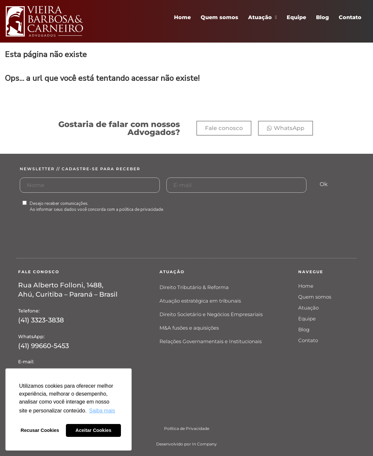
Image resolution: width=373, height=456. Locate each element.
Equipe (296, 17)
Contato (350, 17)
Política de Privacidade (186, 428)
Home (182, 17)
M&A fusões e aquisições (189, 328)
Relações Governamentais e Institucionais (210, 341)
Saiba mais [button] (102, 410)
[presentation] (70, 242)
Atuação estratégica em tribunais (200, 301)
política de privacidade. (141, 209)
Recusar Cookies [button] (40, 430)
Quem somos (219, 17)
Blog (322, 17)
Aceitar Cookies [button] (93, 430)
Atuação (262, 17)
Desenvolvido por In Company (186, 443)
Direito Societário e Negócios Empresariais (211, 314)
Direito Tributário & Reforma (194, 287)
